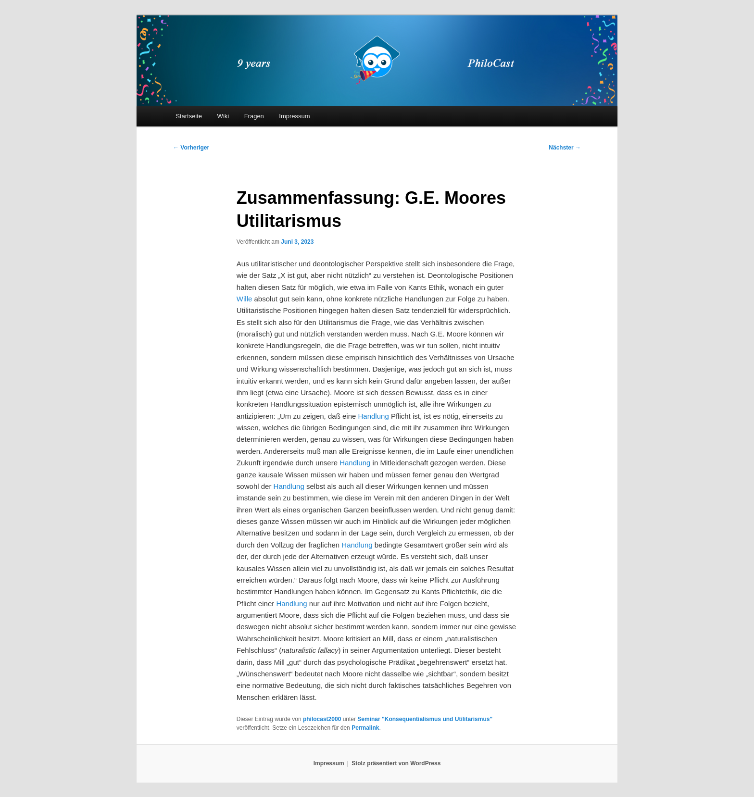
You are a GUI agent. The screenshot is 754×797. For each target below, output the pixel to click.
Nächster (565, 147)
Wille (244, 299)
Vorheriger (191, 147)
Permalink (365, 727)
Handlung (373, 416)
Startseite (189, 116)
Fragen (254, 116)
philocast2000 (322, 719)
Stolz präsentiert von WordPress (396, 763)
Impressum (294, 116)
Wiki (223, 116)
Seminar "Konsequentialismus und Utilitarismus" (424, 719)
